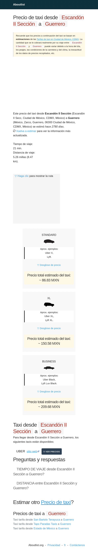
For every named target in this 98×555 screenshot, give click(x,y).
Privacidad (54, 545)
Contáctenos (77, 545)
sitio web (32, 451)
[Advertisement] (49, 84)
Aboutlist (19, 4)
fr (65, 545)
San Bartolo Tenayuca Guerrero (43, 519)
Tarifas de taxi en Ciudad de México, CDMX (58, 39)
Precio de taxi (56, 502)
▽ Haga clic (22, 176)
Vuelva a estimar (24, 131)
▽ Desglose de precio (49, 265)
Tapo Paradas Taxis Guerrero (42, 524)
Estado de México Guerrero (41, 528)
